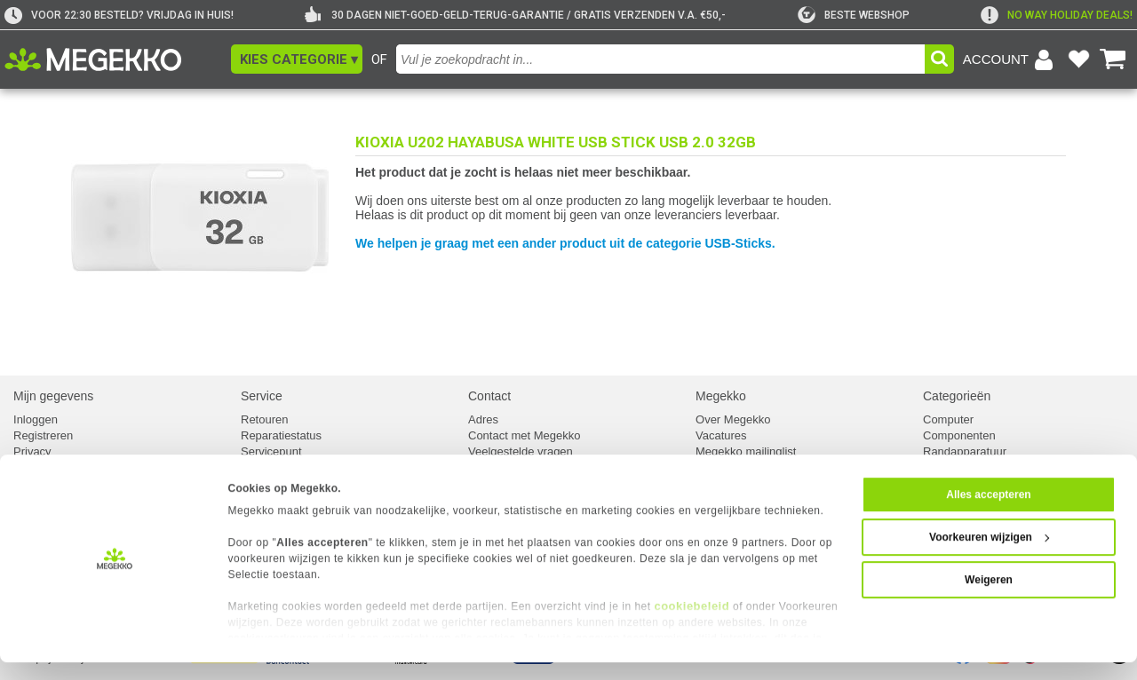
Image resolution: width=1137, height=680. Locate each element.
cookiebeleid (691, 623)
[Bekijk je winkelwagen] (1113, 59)
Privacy (32, 451)
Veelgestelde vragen (520, 451)
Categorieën (956, 396)
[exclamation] (1057, 15)
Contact (489, 396)
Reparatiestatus (281, 435)
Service (261, 396)
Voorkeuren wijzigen (989, 555)
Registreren (43, 435)
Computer (948, 419)
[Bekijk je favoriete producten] (1078, 59)
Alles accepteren (988, 512)
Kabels (940, 467)
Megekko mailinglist (746, 451)
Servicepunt (271, 451)
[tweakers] (854, 15)
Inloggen (35, 419)
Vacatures (721, 435)
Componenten (959, 435)
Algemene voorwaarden (756, 467)
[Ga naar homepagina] (113, 59)
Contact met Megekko (524, 435)
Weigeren (989, 597)
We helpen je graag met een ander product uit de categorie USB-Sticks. (565, 243)
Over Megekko (733, 419)
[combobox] (660, 59)
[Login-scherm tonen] (1011, 59)
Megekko (721, 396)
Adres (483, 419)
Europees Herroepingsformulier (321, 467)
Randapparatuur (964, 451)
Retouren (264, 419)
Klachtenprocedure (516, 467)
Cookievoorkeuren (60, 467)
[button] (296, 59)
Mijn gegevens (53, 396)
